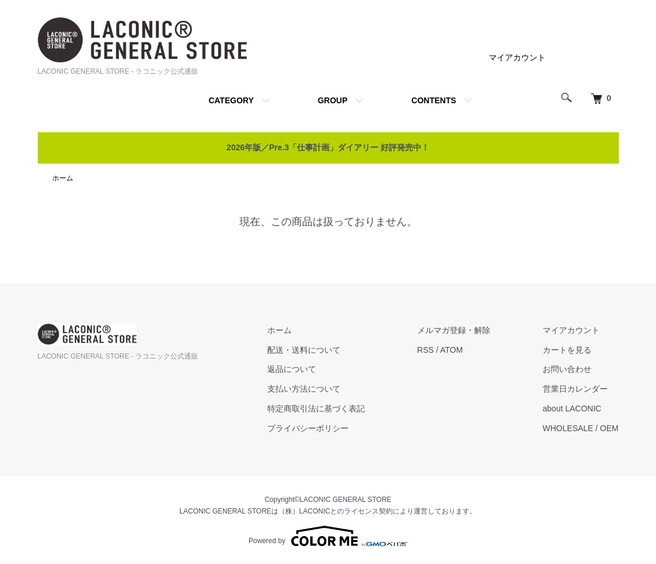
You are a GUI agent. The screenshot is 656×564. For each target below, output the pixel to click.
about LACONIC (572, 408)
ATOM (451, 350)
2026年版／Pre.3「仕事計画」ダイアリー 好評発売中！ (328, 147)
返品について (291, 369)
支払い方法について (303, 388)
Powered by (328, 536)
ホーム (62, 178)
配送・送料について (303, 350)
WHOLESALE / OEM (581, 428)
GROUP (332, 100)
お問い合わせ (567, 369)
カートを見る (567, 350)
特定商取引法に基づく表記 (316, 408)
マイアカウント (517, 57)
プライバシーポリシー (308, 428)
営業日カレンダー (575, 388)
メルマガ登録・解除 (453, 330)
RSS (425, 350)
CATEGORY (231, 100)
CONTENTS (433, 100)
